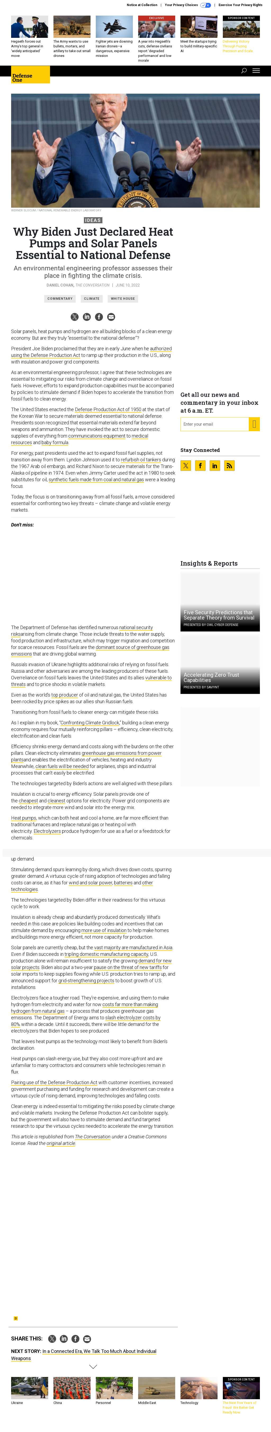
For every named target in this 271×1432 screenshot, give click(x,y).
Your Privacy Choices (188, 5)
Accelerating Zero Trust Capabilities (211, 681)
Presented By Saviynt (201, 691)
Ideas (93, 224)
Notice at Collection (142, 5)
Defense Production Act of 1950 (108, 413)
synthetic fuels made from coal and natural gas (96, 483)
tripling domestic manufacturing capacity (106, 958)
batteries (123, 886)
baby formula (55, 446)
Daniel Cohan (60, 289)
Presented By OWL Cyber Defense (211, 629)
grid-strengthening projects (86, 984)
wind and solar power (90, 886)
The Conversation (92, 289)
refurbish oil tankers (141, 463)
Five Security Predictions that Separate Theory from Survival (219, 619)
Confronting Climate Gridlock (90, 726)
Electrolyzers (47, 835)
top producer (64, 699)
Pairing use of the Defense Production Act (54, 1086)
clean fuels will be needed (62, 770)
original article (61, 1147)
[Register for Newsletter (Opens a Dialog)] (254, 428)
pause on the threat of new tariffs (128, 971)
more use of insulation (104, 934)
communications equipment (96, 440)
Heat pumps (23, 822)
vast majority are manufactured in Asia (133, 951)
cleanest (56, 804)
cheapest (28, 804)
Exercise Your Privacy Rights (241, 5)
